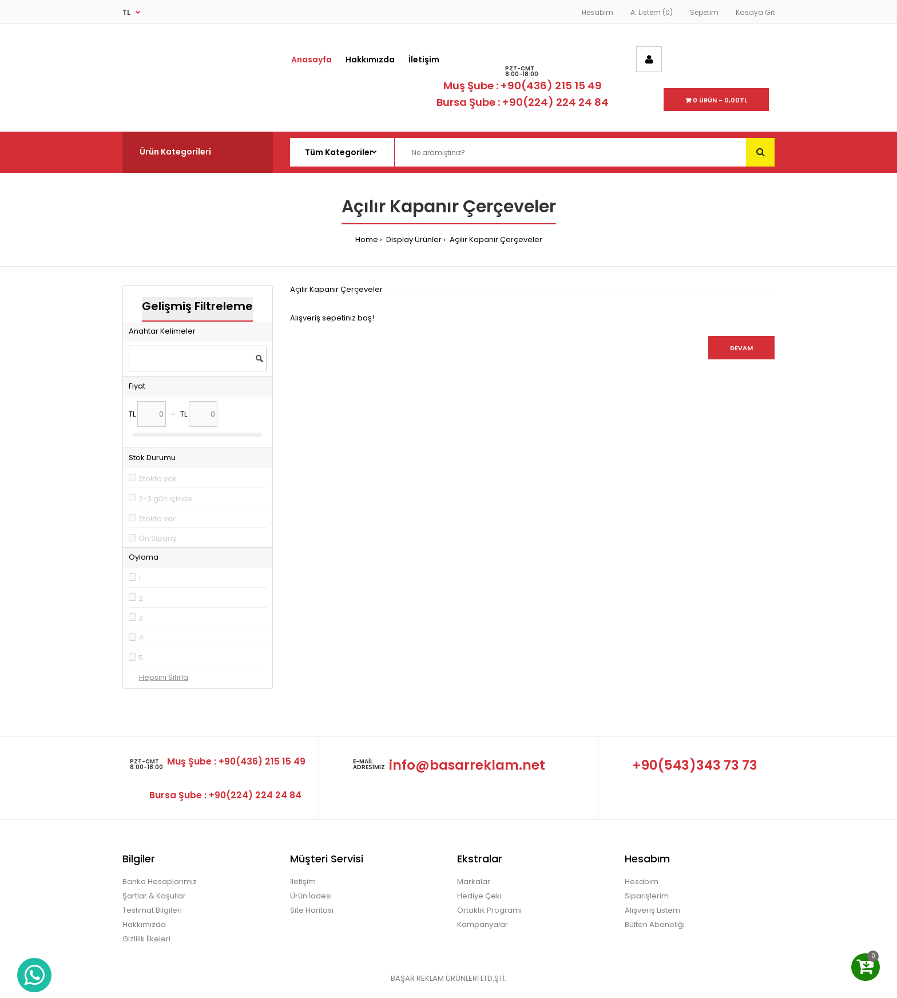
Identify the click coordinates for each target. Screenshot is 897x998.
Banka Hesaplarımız (159, 881)
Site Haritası (312, 910)
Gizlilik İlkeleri (146, 938)
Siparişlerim (647, 895)
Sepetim (704, 12)
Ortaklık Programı (489, 910)
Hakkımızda (144, 924)
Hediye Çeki (479, 895)
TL (126, 12)
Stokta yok (157, 478)
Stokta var (157, 518)
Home (366, 239)
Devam (741, 348)
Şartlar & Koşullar (154, 895)
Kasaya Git (755, 12)
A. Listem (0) (651, 12)
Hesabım (597, 12)
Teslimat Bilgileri (152, 910)
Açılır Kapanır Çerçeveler (495, 239)
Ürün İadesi (311, 895)
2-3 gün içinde (165, 498)
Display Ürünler (413, 239)
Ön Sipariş (157, 538)
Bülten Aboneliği (655, 924)
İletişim (303, 881)
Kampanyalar (482, 924)
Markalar (473, 881)
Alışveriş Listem (652, 910)
